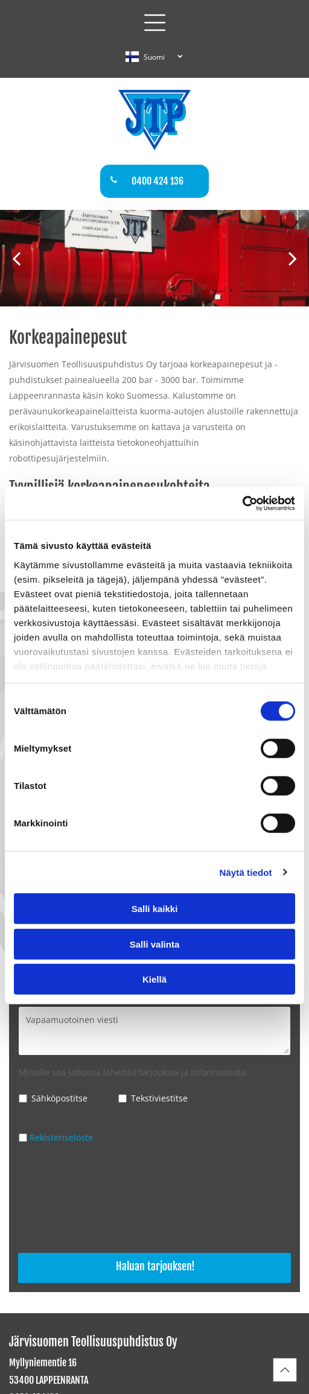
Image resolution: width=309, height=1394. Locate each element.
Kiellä (154, 979)
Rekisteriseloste (61, 1137)
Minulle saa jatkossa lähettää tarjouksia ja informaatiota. (133, 1072)
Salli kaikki (155, 909)
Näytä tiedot (246, 872)
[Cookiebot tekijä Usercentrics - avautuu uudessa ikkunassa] (242, 503)
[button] (154, 22)
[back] (16, 257)
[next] (292, 257)
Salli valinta (155, 944)
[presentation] (68, 1199)
